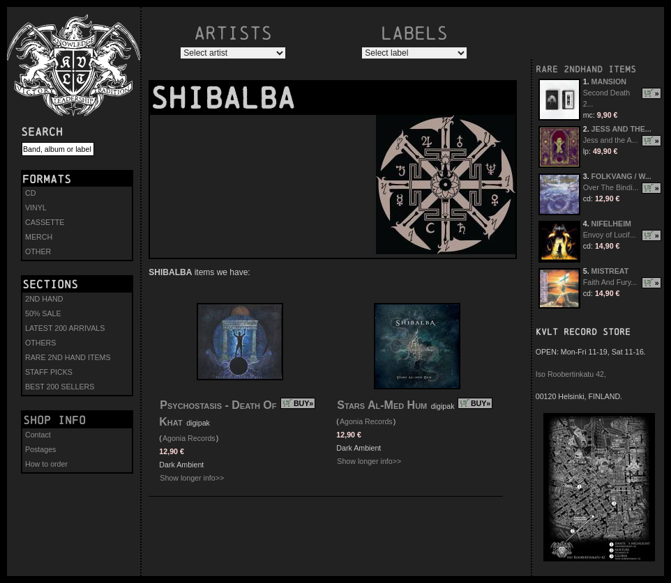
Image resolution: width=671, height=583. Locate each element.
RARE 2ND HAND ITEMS (68, 357)
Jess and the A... (610, 140)
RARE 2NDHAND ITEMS (586, 69)
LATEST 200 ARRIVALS (65, 328)
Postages (40, 449)
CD (30, 193)
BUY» (303, 403)
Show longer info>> (192, 478)
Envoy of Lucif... (609, 235)
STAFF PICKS (49, 372)
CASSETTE (44, 222)
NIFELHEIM (611, 223)
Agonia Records (189, 438)
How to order (46, 464)
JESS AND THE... (621, 129)
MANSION (608, 81)
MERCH (38, 237)
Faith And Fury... (610, 282)
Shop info (54, 420)
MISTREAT (610, 271)
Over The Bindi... (611, 187)
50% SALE (43, 313)
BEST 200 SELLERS (59, 386)
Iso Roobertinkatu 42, (571, 374)
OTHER (38, 251)
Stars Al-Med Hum (382, 405)
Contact (38, 434)
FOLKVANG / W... (621, 176)
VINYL (36, 207)
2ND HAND (44, 299)
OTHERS (40, 343)
